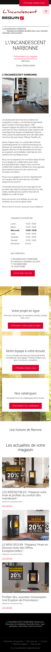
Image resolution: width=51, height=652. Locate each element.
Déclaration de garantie (13, 641)
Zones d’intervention (25, 65)
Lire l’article (7, 506)
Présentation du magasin (25, 56)
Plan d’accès (31, 641)
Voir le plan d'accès (22, 273)
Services (25, 61)
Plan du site (36, 644)
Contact (44, 641)
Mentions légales (20, 644)
